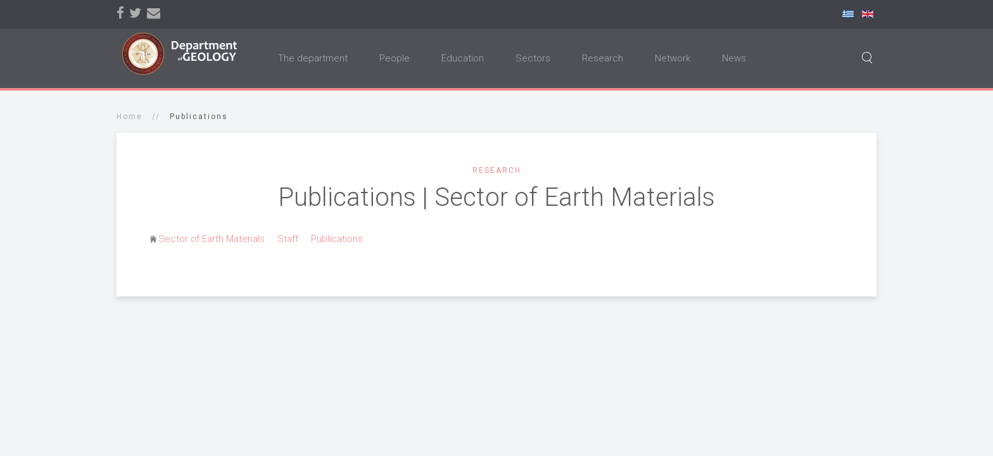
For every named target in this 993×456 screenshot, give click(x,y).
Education (462, 58)
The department (313, 58)
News (734, 58)
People (394, 58)
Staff (287, 238)
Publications (337, 238)
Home (129, 116)
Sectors (532, 58)
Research (602, 58)
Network (672, 58)
